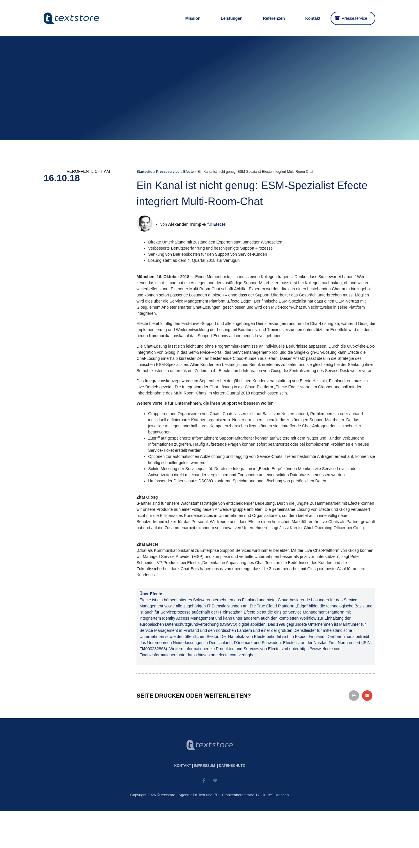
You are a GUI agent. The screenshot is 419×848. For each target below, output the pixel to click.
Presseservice (354, 18)
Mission (192, 18)
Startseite (144, 172)
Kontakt (312, 18)
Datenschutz (232, 766)
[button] (354, 695)
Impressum (204, 766)
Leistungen (232, 18)
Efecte (188, 172)
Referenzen (274, 18)
